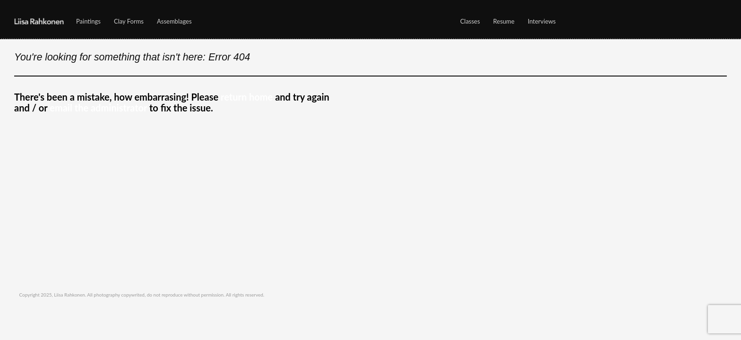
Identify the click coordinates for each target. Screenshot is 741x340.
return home (247, 96)
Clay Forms (129, 21)
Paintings (86, 23)
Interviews (542, 21)
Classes (468, 23)
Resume (504, 21)
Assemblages (174, 21)
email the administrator (98, 107)
